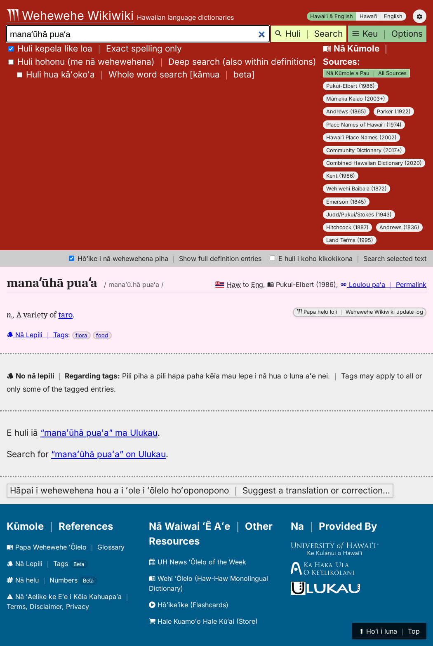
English (393, 16)
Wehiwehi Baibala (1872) (356, 188)
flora (81, 335)
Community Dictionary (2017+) (364, 150)
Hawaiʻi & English (331, 16)
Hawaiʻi (368, 16)
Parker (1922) (393, 111)
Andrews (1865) (346, 111)
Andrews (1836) (399, 227)
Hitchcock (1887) (347, 227)
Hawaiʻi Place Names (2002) (361, 137)
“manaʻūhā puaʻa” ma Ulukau (99, 433)
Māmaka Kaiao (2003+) (356, 98)
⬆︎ (389, 631)
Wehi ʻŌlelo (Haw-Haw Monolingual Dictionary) (208, 583)
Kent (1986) (341, 175)
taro (65, 314)
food (102, 335)
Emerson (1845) (346, 201)
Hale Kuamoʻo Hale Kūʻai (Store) (203, 621)
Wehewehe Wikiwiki (70, 15)
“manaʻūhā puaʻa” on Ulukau (108, 454)
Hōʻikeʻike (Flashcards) (188, 605)
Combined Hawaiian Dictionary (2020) (374, 163)
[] (136, 74)
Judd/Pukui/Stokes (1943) (359, 214)
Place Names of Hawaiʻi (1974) (364, 124)
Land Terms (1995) (350, 240)
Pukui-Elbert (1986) (350, 85)
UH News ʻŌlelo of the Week (197, 562)
